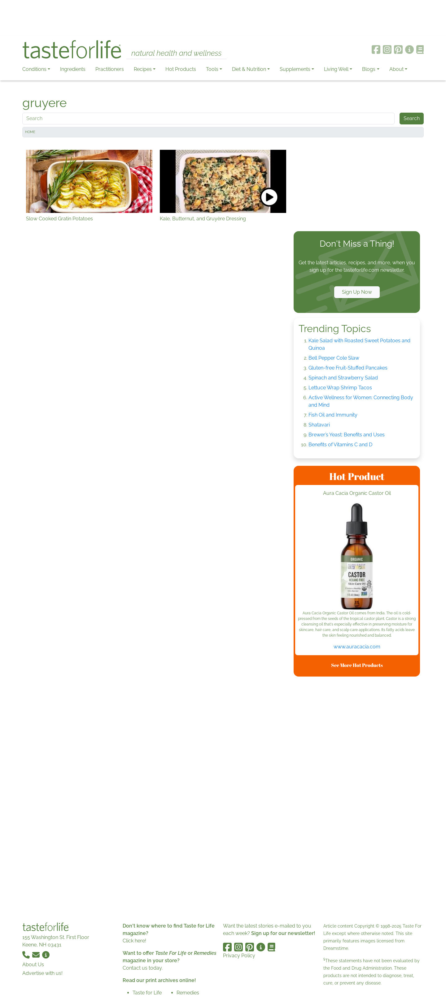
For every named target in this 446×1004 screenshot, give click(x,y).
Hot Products (180, 69)
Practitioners (109, 69)
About (396, 69)
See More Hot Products (357, 665)
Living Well (336, 69)
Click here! (134, 941)
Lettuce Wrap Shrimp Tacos (340, 388)
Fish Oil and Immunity (332, 415)
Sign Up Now (357, 292)
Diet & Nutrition (249, 69)
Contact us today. (143, 968)
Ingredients (72, 69)
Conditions (34, 69)
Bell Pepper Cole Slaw (333, 358)
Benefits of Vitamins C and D (340, 445)
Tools (212, 69)
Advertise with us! (42, 973)
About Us (33, 964)
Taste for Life (147, 993)
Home (30, 132)
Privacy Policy (239, 956)
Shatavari (319, 425)
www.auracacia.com (357, 647)
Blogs (368, 69)
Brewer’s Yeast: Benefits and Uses (346, 435)
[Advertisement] (223, 17)
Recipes (143, 69)
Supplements (295, 69)
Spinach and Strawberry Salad (343, 378)
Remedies (188, 993)
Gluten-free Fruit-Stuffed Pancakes (347, 368)
